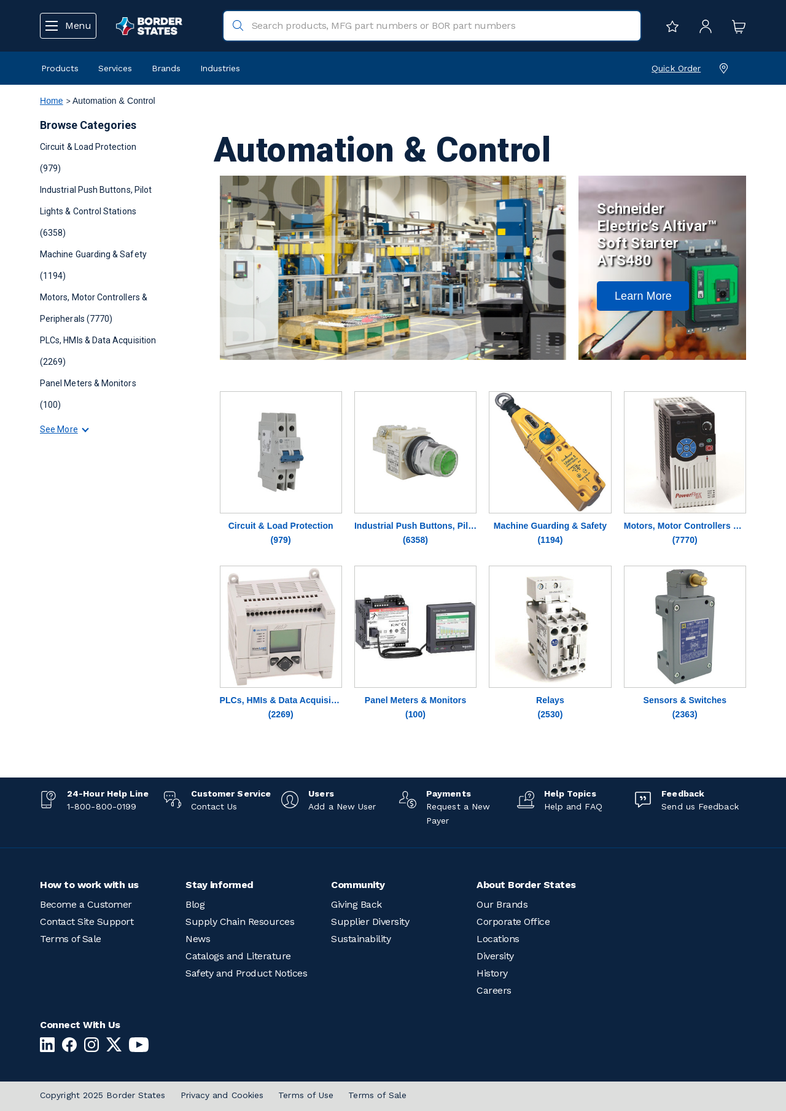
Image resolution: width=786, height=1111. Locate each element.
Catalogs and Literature (238, 956)
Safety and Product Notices (246, 973)
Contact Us (214, 806)
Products (60, 68)
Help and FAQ (573, 806)
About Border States (526, 885)
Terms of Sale (70, 939)
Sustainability (361, 939)
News (197, 939)
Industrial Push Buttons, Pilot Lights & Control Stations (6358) (96, 211)
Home (51, 101)
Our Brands (502, 904)
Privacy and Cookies (222, 1095)
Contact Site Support (86, 921)
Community (358, 885)
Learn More (643, 296)
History (492, 973)
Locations (498, 939)
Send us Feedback (699, 806)
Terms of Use (305, 1095)
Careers (494, 990)
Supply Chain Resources (239, 921)
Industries (220, 68)
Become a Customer (86, 904)
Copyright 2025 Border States (103, 1095)
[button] (643, 296)
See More (59, 429)
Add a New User (342, 806)
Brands (166, 68)
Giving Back (356, 904)
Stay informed (219, 885)
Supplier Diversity (370, 921)
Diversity (495, 956)
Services (115, 68)
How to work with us (89, 885)
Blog (194, 904)
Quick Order (676, 68)
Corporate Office (513, 921)
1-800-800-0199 (101, 806)
